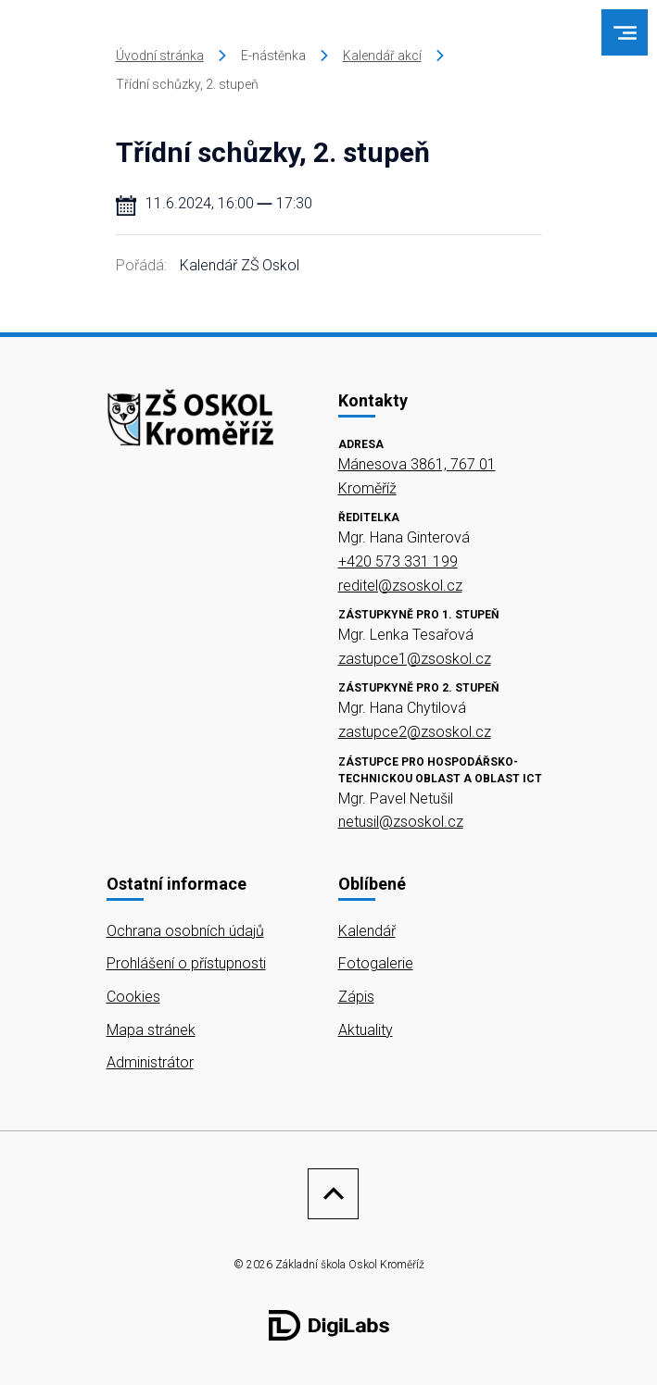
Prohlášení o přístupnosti (186, 963)
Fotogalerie (375, 963)
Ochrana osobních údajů (185, 931)
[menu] (625, 32)
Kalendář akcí (382, 55)
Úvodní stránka (160, 55)
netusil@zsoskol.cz (400, 821)
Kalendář (367, 931)
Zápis (356, 996)
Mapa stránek (151, 1030)
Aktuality (365, 1030)
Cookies (133, 996)
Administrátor (150, 1062)
